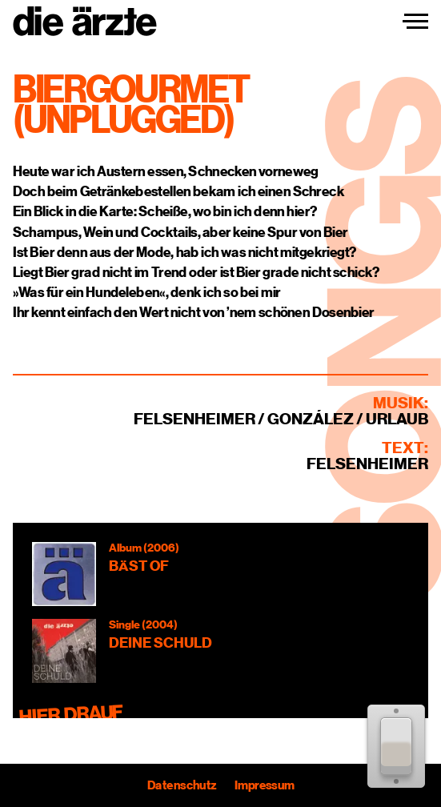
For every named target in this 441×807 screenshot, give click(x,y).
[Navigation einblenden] (415, 21)
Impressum (264, 785)
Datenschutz (181, 785)
